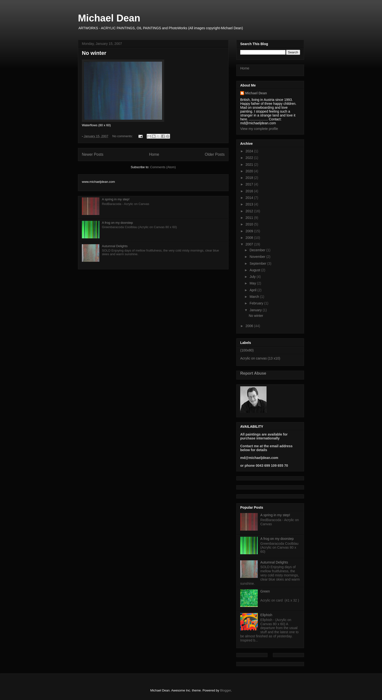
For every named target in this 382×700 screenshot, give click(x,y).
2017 (250, 184)
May (253, 283)
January (256, 310)
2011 (250, 218)
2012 (250, 211)
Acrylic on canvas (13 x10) (260, 358)
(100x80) (247, 350)
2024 (250, 151)
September (258, 263)
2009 (250, 231)
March (254, 297)
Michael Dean (109, 18)
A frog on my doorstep (117, 222)
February (256, 303)
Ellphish (266, 615)
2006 (250, 326)
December (257, 250)
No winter (94, 53)
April (253, 290)
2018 (250, 178)
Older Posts (215, 154)
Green (265, 591)
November (257, 257)
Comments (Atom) (163, 167)
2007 (250, 244)
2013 (250, 204)
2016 (250, 191)
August (255, 270)
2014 (250, 198)
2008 (250, 238)
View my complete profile (259, 129)
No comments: (123, 136)
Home (154, 154)
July (253, 277)
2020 (250, 171)
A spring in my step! (115, 199)
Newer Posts (92, 154)
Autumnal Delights (115, 246)
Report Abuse (253, 373)
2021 (250, 164)
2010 (250, 224)
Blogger (225, 690)
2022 (250, 158)
